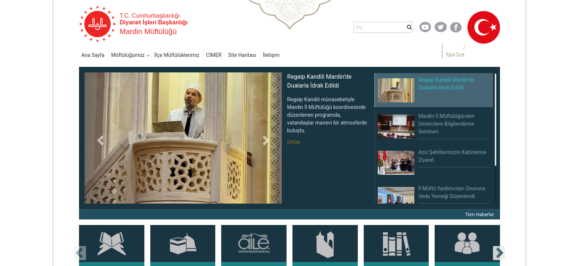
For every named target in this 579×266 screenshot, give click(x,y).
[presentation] (80, 253)
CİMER (214, 55)
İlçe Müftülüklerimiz (176, 55)
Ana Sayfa (93, 55)
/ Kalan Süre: (455, 51)
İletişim (271, 55)
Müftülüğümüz (128, 55)
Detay (293, 142)
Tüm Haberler (479, 214)
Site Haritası (242, 55)
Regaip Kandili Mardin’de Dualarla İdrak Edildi (319, 81)
